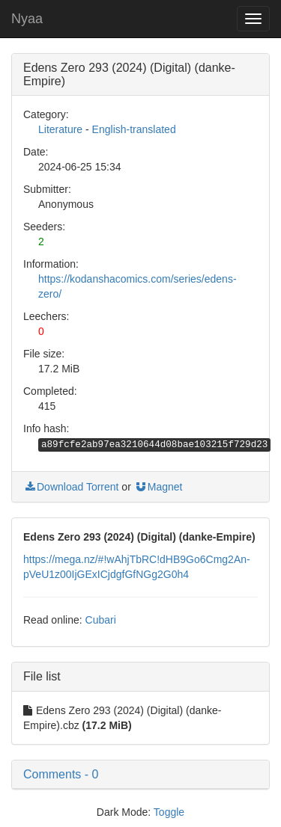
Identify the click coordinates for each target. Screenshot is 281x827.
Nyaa (27, 18)
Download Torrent (70, 487)
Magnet (158, 487)
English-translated (134, 129)
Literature (60, 129)
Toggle (169, 812)
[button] (140, 774)
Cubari (100, 620)
